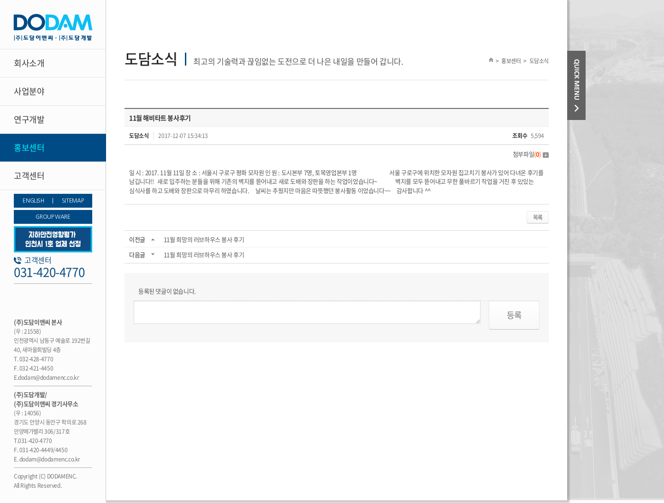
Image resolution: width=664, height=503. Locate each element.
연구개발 (29, 119)
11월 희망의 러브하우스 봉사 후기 (204, 239)
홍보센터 (29, 147)
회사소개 (29, 63)
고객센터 (29, 175)
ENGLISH (33, 201)
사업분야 (29, 91)
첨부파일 (531, 154)
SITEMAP (72, 201)
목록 (537, 217)
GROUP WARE (53, 217)
